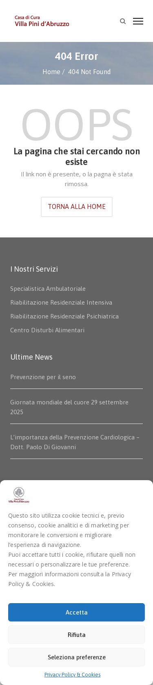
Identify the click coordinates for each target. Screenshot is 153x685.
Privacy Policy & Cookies (72, 675)
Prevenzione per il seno (43, 376)
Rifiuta (77, 634)
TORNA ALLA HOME (77, 206)
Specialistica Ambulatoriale (48, 288)
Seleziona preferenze (77, 657)
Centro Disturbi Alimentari (47, 330)
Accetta (77, 612)
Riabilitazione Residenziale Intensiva (61, 302)
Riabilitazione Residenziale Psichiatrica (64, 316)
